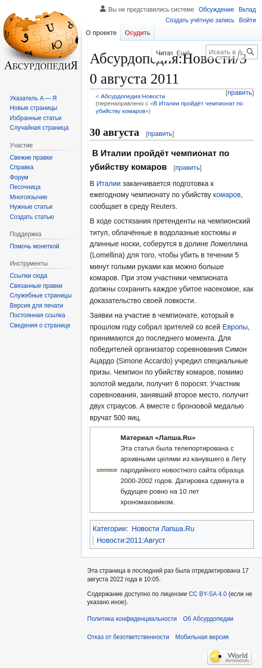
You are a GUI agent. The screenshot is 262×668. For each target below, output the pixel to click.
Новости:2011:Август (131, 540)
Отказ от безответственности (128, 637)
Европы (235, 327)
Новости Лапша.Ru (163, 529)
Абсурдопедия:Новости (133, 96)
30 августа (114, 132)
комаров (227, 195)
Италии (108, 183)
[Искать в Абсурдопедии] (232, 52)
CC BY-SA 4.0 (208, 594)
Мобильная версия (202, 637)
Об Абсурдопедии (208, 618)
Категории (109, 529)
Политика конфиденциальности (132, 618)
